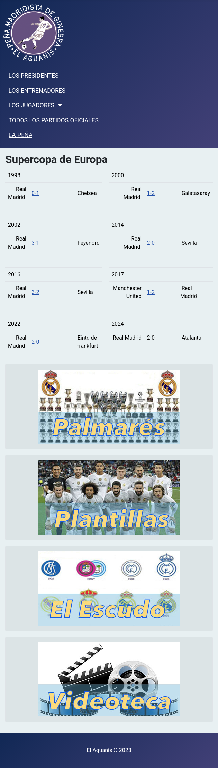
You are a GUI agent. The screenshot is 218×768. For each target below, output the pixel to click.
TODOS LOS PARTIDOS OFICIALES (54, 120)
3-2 (35, 292)
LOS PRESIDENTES (34, 75)
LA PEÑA (21, 135)
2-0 (35, 342)
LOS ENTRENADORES (37, 90)
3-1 (35, 242)
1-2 (151, 193)
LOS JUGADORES (31, 105)
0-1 (35, 193)
